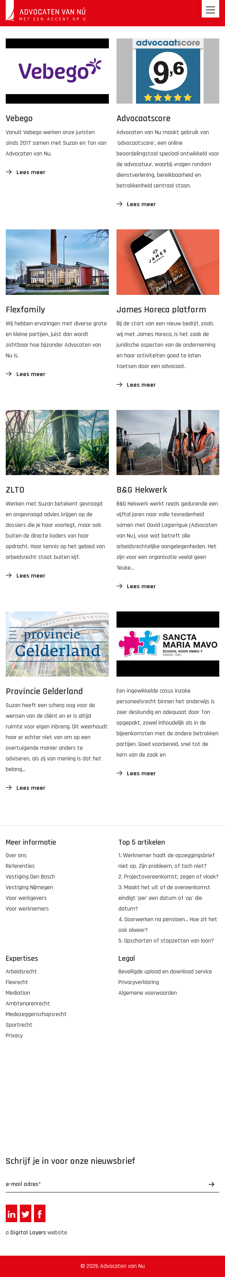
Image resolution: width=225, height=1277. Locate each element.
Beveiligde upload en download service (165, 972)
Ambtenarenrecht (28, 1004)
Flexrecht (17, 982)
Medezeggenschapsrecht (36, 1014)
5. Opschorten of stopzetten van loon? (166, 941)
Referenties (20, 866)
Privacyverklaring (138, 982)
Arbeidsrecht (21, 972)
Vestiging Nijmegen (29, 887)
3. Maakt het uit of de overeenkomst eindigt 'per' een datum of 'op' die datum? (164, 898)
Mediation (18, 993)
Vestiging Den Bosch (30, 877)
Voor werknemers (27, 909)
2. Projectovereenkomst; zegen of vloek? (168, 877)
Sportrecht (19, 1025)
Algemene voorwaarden (147, 993)
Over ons (16, 855)
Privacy (14, 1036)
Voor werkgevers (26, 898)
